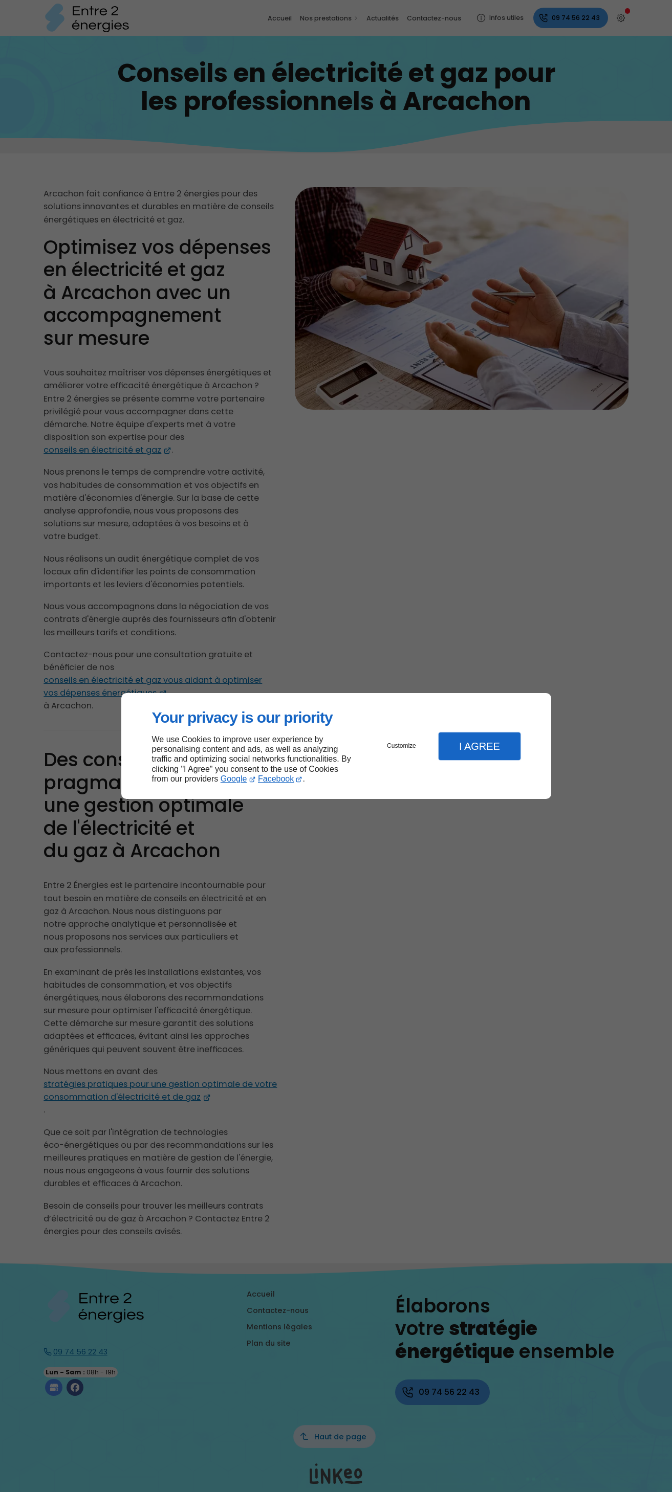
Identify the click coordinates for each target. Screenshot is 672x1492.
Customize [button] (401, 745)
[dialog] (336, 746)
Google (234, 778)
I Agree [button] (479, 746)
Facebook (276, 778)
